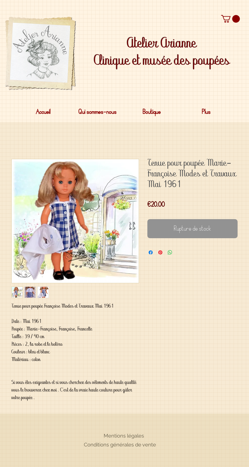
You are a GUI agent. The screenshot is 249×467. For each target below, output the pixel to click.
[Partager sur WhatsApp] (170, 252)
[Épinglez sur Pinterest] (160, 252)
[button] (230, 19)
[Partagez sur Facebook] (151, 252)
